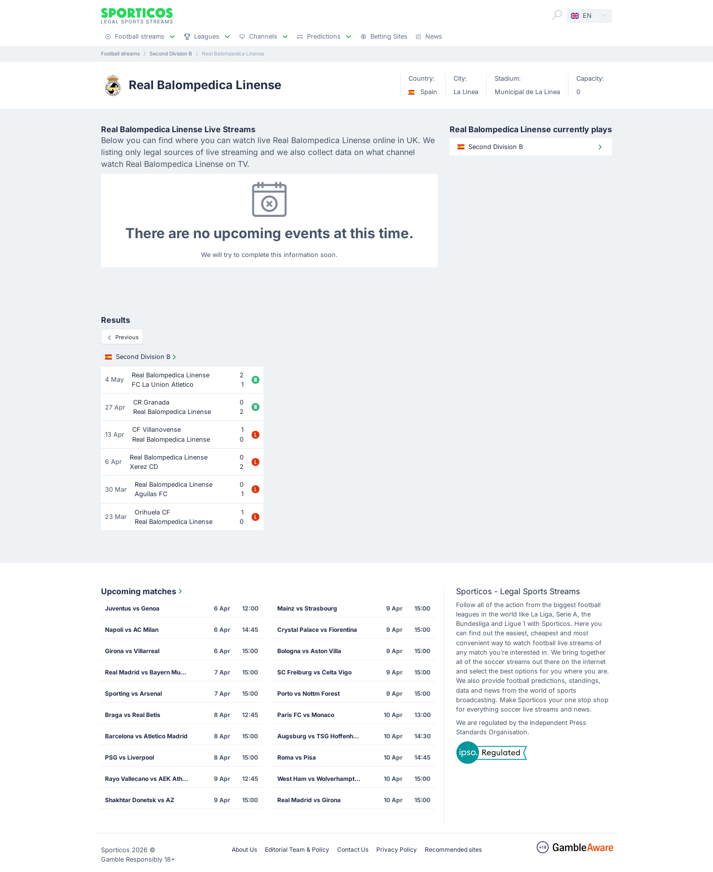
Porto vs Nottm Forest (308, 693)
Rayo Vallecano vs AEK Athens (149, 778)
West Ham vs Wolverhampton (319, 778)
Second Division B (141, 357)
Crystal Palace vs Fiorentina (317, 629)
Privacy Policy (396, 849)
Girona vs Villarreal (132, 651)
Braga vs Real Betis (132, 714)
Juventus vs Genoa (132, 608)
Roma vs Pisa (296, 757)
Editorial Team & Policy (297, 849)
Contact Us (352, 849)
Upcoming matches (142, 591)
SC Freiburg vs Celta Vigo (314, 672)
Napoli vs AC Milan (131, 629)
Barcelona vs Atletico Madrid (146, 736)
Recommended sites (453, 849)
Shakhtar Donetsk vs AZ (139, 800)
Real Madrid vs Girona (309, 800)
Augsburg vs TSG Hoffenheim (320, 736)
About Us (244, 849)
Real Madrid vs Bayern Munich (148, 672)
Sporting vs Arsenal (133, 693)
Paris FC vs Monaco (305, 714)
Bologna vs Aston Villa (309, 651)
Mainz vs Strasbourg (307, 608)
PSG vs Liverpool (129, 757)
